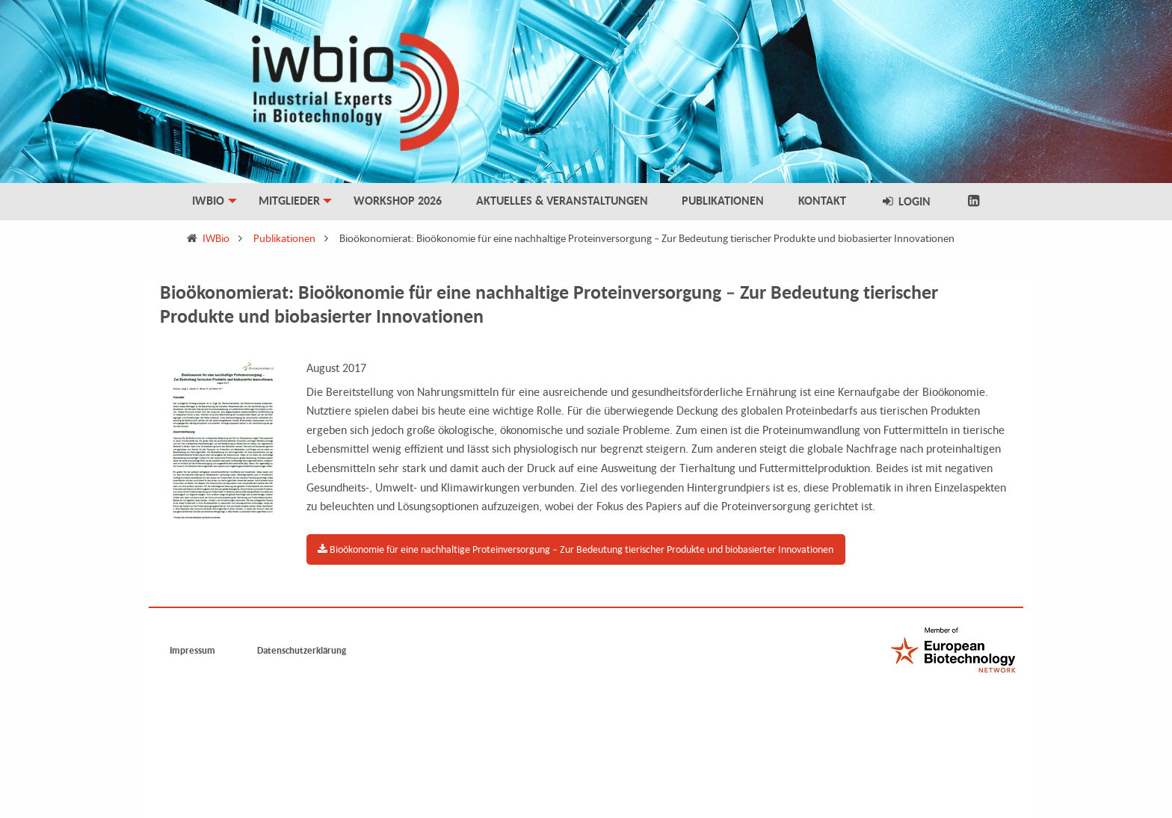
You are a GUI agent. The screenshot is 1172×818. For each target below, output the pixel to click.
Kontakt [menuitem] (822, 200)
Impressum (192, 650)
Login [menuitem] (905, 201)
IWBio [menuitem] (208, 200)
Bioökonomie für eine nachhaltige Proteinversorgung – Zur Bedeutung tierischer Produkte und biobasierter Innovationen (575, 549)
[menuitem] (972, 201)
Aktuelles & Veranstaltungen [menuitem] (562, 200)
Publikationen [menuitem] (723, 200)
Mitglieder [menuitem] (289, 200)
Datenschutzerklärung (301, 650)
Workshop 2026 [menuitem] (398, 200)
